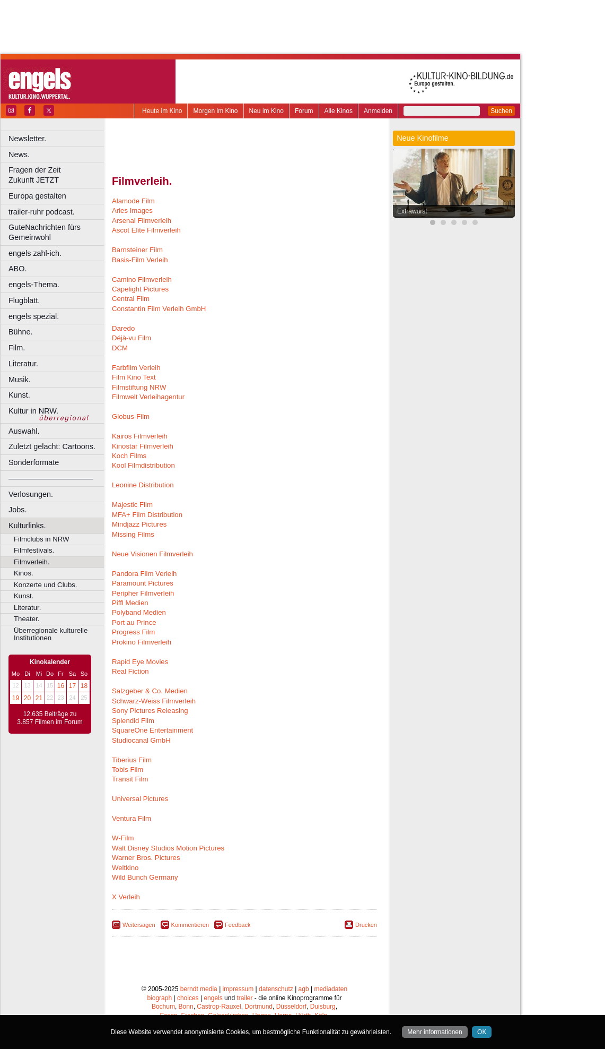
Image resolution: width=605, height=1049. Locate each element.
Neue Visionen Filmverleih (152, 554)
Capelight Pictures (140, 289)
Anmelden (378, 111)
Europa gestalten (37, 196)
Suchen (501, 111)
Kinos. (23, 573)
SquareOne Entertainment (152, 730)
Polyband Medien (139, 612)
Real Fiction (130, 671)
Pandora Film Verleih (144, 574)
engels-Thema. (33, 284)
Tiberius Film (132, 760)
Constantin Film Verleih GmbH (159, 309)
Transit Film (130, 779)
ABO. (17, 268)
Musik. (19, 379)
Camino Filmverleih (142, 279)
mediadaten (330, 989)
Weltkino (125, 868)
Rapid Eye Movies (140, 662)
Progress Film (133, 632)
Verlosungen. (30, 494)
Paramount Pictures (142, 583)
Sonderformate (33, 462)
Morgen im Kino (215, 111)
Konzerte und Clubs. (45, 585)
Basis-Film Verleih (140, 260)
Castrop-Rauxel (219, 1006)
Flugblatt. (24, 300)
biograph (159, 998)
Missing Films (133, 534)
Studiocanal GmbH (141, 740)
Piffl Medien (130, 603)
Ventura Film (131, 818)
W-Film (123, 838)
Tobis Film (127, 769)
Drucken (366, 925)
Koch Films (129, 456)
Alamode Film (133, 201)
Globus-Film (131, 416)
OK (481, 1032)
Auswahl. (23, 431)
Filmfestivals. (34, 550)
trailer (244, 998)
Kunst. (19, 395)
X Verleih (126, 897)
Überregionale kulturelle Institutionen (50, 634)
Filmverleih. (31, 562)
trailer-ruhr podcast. (41, 212)
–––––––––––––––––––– (50, 478)
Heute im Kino (162, 111)
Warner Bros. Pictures (146, 858)
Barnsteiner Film (137, 250)
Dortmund (258, 1006)
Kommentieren (190, 925)
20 (27, 698)
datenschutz (276, 989)
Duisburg (323, 1006)
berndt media (198, 989)
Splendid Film (133, 721)
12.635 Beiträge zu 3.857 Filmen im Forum (49, 718)
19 (15, 698)
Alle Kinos (339, 111)
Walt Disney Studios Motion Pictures (168, 848)
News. (19, 154)
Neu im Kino (266, 111)
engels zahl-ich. (35, 253)
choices (188, 998)
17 (72, 686)
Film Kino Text (134, 377)
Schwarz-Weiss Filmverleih (154, 701)
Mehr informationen (434, 1032)
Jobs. (17, 509)
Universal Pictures (140, 799)
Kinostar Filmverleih (142, 446)
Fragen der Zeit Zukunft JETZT (57, 175)
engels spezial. (33, 316)
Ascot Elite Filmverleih (146, 230)
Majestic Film (132, 505)
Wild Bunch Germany (145, 877)
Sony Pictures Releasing (150, 711)
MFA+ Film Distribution (147, 515)
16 (60, 686)
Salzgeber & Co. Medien (150, 691)
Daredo (123, 328)
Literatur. (23, 363)
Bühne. (20, 332)
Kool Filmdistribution (143, 465)
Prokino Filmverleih (141, 642)
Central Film (131, 299)
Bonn (186, 1006)
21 (39, 698)
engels (213, 998)
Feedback (237, 925)
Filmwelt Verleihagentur (148, 397)
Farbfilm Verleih (136, 368)
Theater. (26, 619)
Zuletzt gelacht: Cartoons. (51, 446)
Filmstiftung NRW (139, 387)
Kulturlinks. (27, 525)
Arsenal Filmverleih (141, 221)
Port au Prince (134, 622)
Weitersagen (138, 925)
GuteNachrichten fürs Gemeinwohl (44, 232)
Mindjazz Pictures (139, 524)
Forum (304, 111)
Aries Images (132, 210)
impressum (238, 989)
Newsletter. (27, 138)
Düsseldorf (291, 1006)
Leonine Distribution (143, 485)
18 (84, 686)
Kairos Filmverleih (140, 436)
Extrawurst (412, 211)
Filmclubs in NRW (41, 539)
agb (304, 989)
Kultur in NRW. (33, 411)
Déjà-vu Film (131, 338)
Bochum (163, 1006)
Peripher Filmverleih (143, 593)
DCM (120, 348)
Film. (16, 347)
